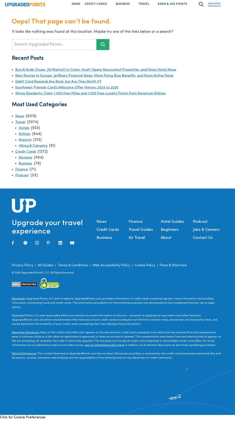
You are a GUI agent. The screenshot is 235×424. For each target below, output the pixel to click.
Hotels (24, 132)
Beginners (170, 234)
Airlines (25, 138)
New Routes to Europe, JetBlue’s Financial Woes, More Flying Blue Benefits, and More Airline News (101, 80)
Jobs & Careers (206, 234)
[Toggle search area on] (201, 6)
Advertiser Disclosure (214, 7)
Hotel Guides (172, 226)
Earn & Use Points (172, 6)
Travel (143, 6)
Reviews (26, 162)
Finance (22, 173)
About (166, 242)
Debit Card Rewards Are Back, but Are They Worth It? (62, 86)
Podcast (22, 179)
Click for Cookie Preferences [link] (23, 421)
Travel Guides (141, 234)
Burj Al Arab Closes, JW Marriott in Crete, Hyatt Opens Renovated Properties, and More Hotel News (102, 74)
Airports (26, 144)
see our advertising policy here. (105, 349)
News (76, 6)
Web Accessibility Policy (111, 269)
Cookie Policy (145, 269)
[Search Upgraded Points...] (54, 48)
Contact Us (203, 242)
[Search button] (102, 48)
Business (123, 6)
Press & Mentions (173, 269)
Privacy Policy (22, 269)
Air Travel (137, 242)
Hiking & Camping (34, 150)
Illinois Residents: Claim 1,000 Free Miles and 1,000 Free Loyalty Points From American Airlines (97, 97)
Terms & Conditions (73, 269)
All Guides (45, 269)
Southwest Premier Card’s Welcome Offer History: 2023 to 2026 (70, 92)
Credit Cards (96, 6)
